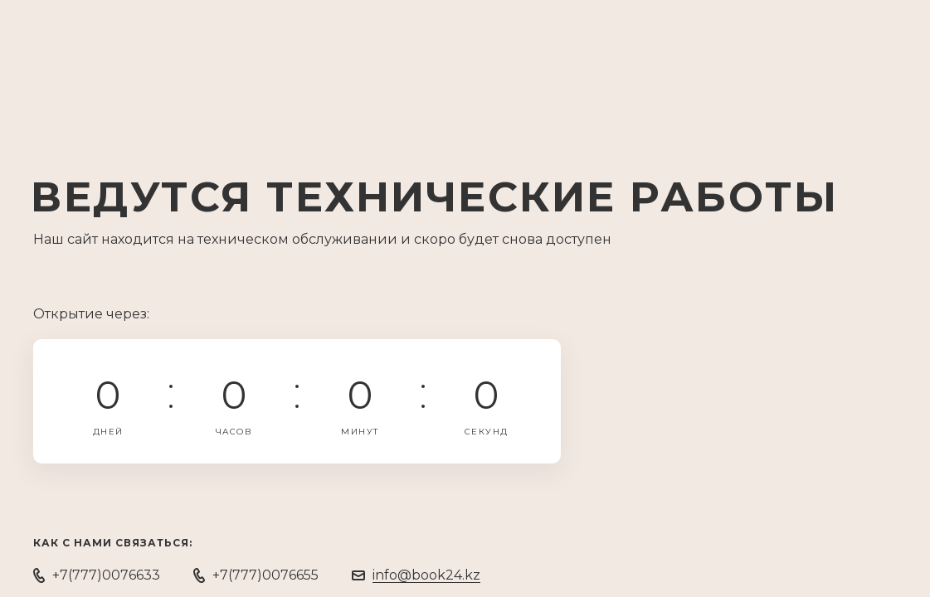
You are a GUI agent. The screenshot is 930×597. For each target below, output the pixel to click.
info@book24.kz (426, 575)
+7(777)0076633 (106, 575)
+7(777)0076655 (265, 575)
